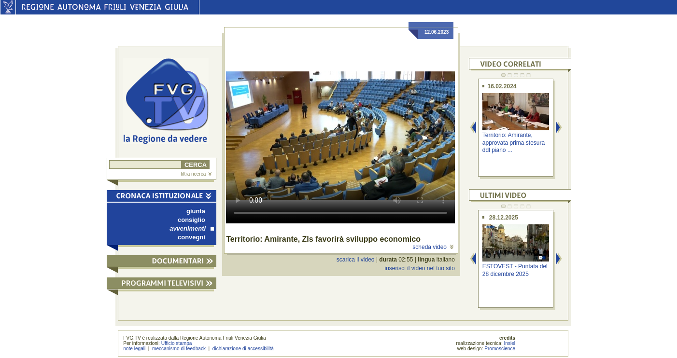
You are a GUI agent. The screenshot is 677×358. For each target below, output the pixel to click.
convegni (191, 237)
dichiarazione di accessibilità (243, 348)
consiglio (191, 219)
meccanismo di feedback (179, 348)
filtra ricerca (196, 174)
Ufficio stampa (176, 343)
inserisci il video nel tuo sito (419, 268)
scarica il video (356, 259)
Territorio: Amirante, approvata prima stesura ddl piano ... (513, 142)
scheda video (432, 247)
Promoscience (499, 348)
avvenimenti (191, 228)
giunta (195, 211)
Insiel (510, 343)
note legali (134, 348)
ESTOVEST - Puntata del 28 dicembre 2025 (515, 270)
